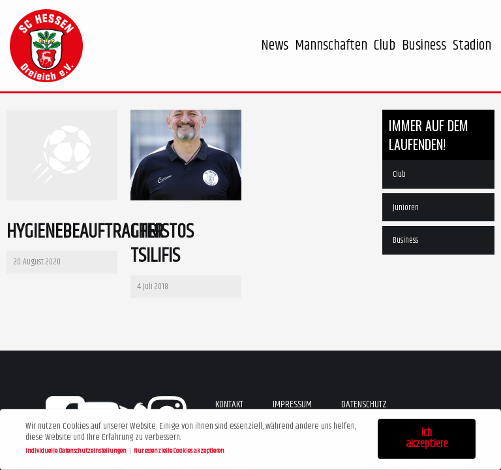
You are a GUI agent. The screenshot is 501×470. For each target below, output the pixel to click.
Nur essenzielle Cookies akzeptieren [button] (179, 449)
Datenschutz (364, 404)
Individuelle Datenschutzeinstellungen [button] (76, 449)
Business (405, 240)
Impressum (292, 404)
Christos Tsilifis (162, 244)
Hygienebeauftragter (85, 232)
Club (399, 174)
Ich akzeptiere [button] (427, 436)
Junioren (406, 207)
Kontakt (229, 404)
